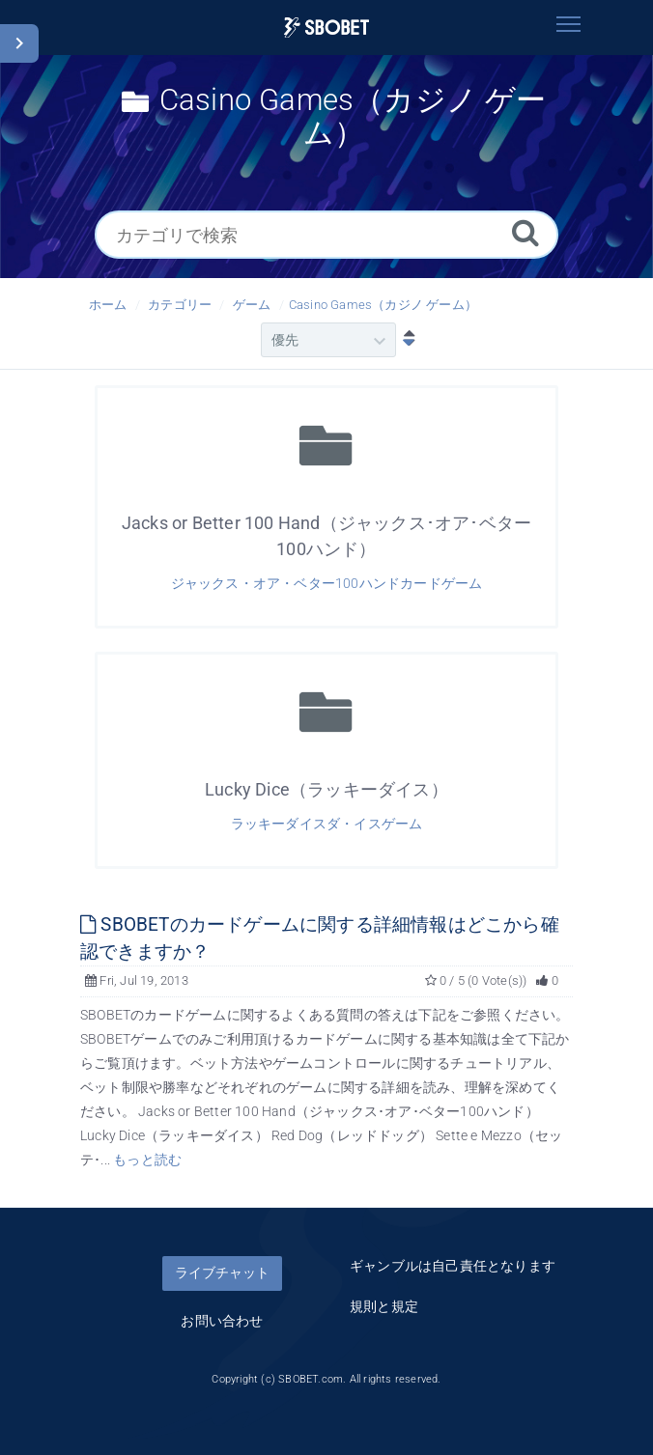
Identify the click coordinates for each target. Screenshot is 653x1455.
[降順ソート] (404, 340)
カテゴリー (180, 304)
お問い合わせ (222, 1321)
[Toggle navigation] (568, 24)
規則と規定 (384, 1306)
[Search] (525, 232)
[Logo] (326, 27)
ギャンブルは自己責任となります (452, 1265)
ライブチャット (222, 1272)
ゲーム (252, 304)
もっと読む (147, 1159)
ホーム (108, 304)
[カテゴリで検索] (326, 234)
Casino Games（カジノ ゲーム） (383, 304)
